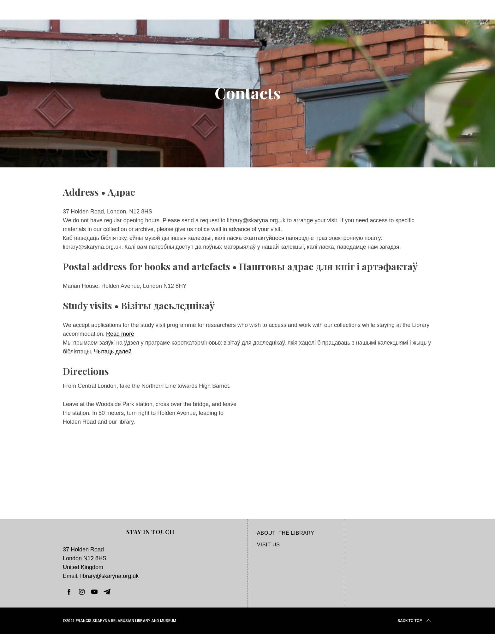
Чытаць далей (113, 351)
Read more (120, 334)
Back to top (415, 620)
